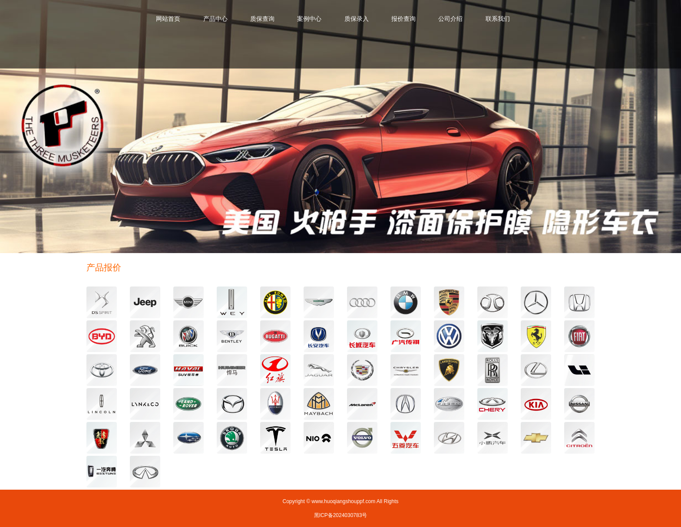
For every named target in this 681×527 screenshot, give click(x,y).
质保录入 (356, 18)
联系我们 (498, 18)
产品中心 (215, 18)
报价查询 (403, 18)
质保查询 (262, 18)
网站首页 (168, 18)
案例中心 (309, 18)
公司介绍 (450, 18)
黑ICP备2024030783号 (340, 515)
